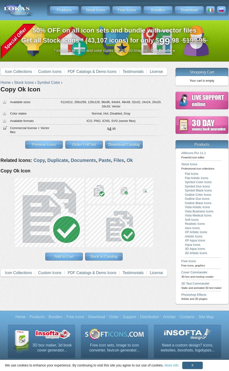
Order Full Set (84, 144)
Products (64, 10)
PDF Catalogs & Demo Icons (92, 72)
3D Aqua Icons (195, 249)
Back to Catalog (103, 256)
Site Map (205, 317)
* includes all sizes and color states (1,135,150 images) (114, 51)
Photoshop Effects (194, 296)
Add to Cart (64, 256)
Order (114, 317)
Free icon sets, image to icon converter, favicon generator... (114, 347)
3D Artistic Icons (196, 253)
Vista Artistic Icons (197, 207)
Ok (130, 160)
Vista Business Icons (199, 211)
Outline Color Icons (198, 194)
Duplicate (57, 160)
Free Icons (127, 10)
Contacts (187, 317)
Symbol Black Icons (198, 190)
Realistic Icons (195, 224)
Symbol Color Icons (198, 182)
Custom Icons (50, 72)
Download (189, 10)
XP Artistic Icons (196, 232)
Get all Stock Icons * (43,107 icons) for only (114, 37)
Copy (39, 160)
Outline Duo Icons (197, 199)
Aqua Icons (192, 244)
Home (21, 317)
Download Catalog (124, 144)
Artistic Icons (193, 236)
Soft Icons (192, 219)
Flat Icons (191, 173)
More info (171, 365)
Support (129, 317)
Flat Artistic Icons (196, 178)
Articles (169, 317)
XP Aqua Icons (195, 240)
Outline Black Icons (198, 203)
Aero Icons (192, 228)
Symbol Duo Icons (197, 186)
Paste (105, 160)
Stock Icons (95, 10)
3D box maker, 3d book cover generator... (52, 347)
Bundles (158, 10)
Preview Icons (44, 144)
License (156, 72)
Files (119, 160)
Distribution (149, 317)
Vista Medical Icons (198, 215)
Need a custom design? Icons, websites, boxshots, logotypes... (188, 347)
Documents (83, 160)
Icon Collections (18, 72)
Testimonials (133, 72)
